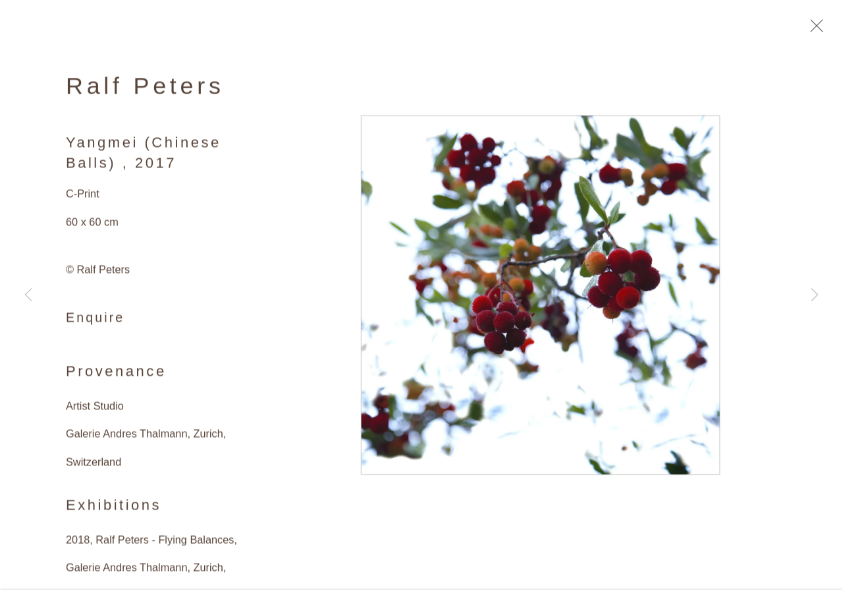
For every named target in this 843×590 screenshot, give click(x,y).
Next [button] (814, 295)
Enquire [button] (95, 320)
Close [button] (813, 30)
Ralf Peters (145, 89)
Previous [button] (28, 295)
